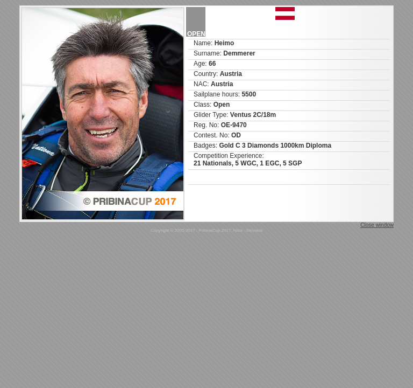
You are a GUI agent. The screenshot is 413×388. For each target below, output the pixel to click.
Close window (377, 225)
